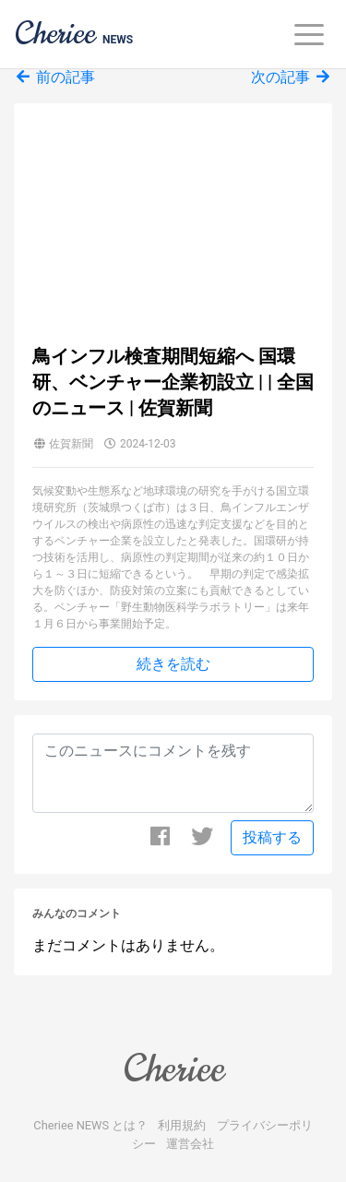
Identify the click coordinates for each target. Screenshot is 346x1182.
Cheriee (173, 1068)
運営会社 (190, 1144)
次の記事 (291, 77)
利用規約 (182, 1125)
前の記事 (54, 77)
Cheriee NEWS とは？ (90, 1125)
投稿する (272, 837)
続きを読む (173, 664)
